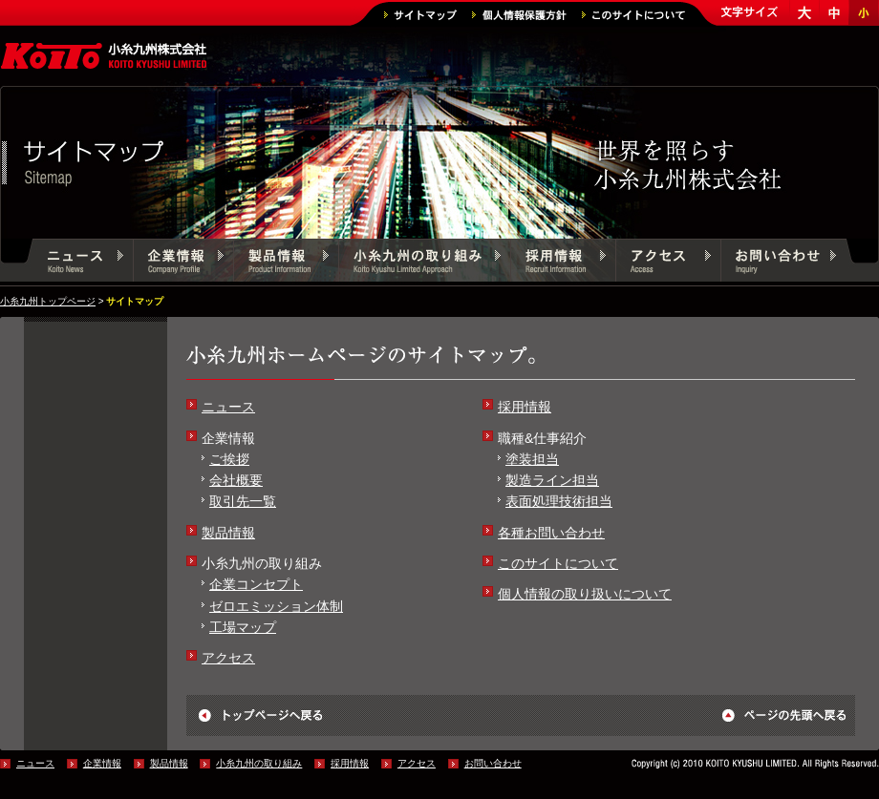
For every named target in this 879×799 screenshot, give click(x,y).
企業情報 (184, 262)
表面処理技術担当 (558, 501)
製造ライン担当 (552, 480)
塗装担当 (532, 459)
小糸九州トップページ (48, 301)
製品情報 (286, 262)
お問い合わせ (783, 262)
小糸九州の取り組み (425, 262)
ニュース (83, 262)
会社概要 (236, 480)
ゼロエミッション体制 (276, 606)
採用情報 (563, 262)
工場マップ (242, 627)
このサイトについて (633, 15)
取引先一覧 (242, 501)
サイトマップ (420, 15)
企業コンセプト (256, 584)
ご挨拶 (229, 459)
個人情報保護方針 (519, 15)
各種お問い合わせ (551, 532)
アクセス (668, 262)
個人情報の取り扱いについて (585, 593)
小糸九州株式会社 (104, 58)
